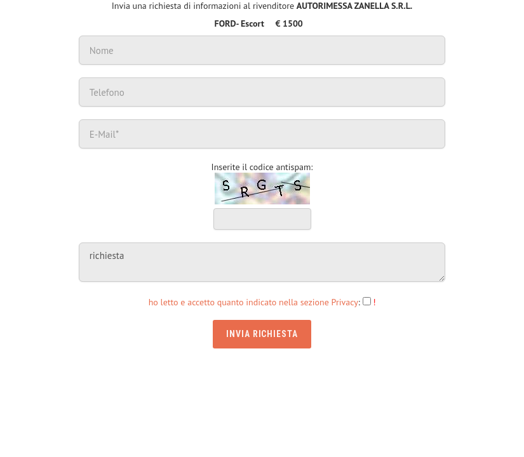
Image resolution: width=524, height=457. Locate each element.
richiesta (262, 262)
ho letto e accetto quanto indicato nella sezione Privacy (253, 302)
